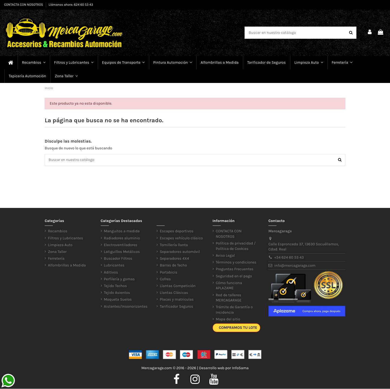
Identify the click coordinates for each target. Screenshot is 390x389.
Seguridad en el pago (234, 276)
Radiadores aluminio (122, 238)
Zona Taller (57, 252)
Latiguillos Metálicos (122, 252)
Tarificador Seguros (176, 306)
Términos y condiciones (236, 263)
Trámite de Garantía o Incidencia (234, 310)
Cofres (165, 279)
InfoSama (240, 368)
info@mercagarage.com (295, 265)
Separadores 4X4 (174, 259)
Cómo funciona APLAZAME (229, 286)
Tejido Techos (115, 286)
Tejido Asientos (117, 293)
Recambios (57, 231)
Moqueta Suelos (118, 300)
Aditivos (111, 272)
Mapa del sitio (228, 319)
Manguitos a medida (122, 231)
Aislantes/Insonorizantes (126, 306)
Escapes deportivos (176, 231)
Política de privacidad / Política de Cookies (236, 247)
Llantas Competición (178, 286)
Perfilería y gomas (119, 279)
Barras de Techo (173, 265)
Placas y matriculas (177, 300)
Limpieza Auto (60, 245)
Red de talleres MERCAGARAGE (229, 298)
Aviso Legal (225, 256)
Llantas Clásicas (174, 293)
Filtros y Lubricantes (65, 238)
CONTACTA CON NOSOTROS (24, 5)
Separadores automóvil (180, 252)
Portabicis (168, 272)
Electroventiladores (120, 245)
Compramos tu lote (238, 328)
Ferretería (56, 259)
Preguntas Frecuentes (234, 269)
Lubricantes (114, 265)
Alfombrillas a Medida (67, 265)
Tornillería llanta (174, 245)
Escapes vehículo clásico (181, 238)
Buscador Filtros (118, 259)
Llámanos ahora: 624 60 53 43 (71, 5)
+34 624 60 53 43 (289, 257)
